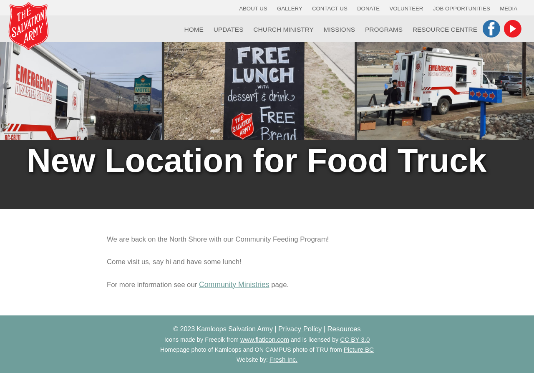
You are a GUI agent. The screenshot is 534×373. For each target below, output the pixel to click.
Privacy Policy (300, 329)
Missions (339, 29)
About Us (253, 8)
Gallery (289, 8)
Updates (229, 29)
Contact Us (330, 8)
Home (194, 29)
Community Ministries (234, 284)
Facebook (491, 29)
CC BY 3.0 (355, 339)
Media (508, 8)
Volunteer (406, 8)
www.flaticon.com (264, 339)
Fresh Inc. (283, 359)
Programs (384, 29)
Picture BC (359, 349)
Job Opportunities (461, 8)
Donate (368, 8)
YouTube (512, 29)
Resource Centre (445, 29)
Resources (343, 329)
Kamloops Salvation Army (28, 26)
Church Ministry (283, 29)
